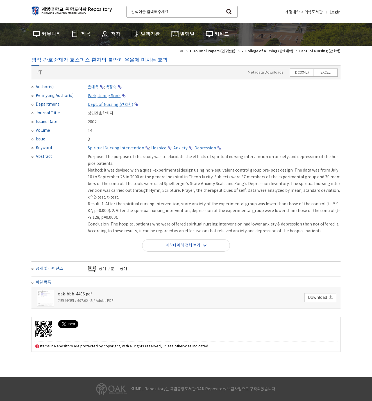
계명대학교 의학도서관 (304, 12)
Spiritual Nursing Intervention (116, 148)
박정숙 (111, 87)
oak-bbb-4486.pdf (75, 294)
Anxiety (180, 148)
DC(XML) (302, 72)
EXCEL (326, 72)
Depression (205, 148)
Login (335, 12)
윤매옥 (93, 87)
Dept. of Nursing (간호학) (110, 104)
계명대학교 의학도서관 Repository (73, 11)
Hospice (158, 148)
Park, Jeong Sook (104, 96)
